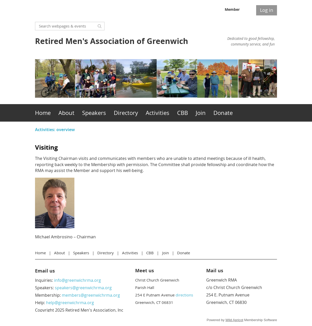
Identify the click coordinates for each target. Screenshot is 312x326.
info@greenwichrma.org (77, 280)
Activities (130, 252)
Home (40, 252)
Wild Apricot (234, 320)
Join (165, 252)
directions (184, 294)
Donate (183, 252)
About (59, 252)
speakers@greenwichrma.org (83, 288)
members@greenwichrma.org (91, 295)
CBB (150, 252)
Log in (266, 10)
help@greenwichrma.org (70, 302)
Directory (105, 252)
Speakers (81, 252)
